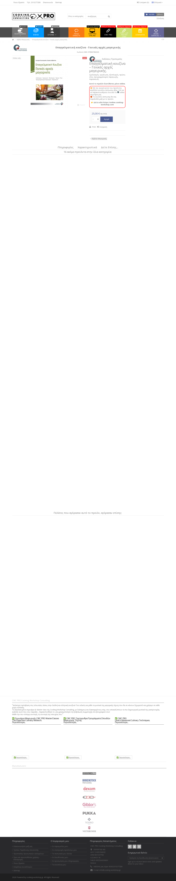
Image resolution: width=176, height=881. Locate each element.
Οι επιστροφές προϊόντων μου (64, 850)
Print (94, 127)
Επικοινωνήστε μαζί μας (22, 846)
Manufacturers (19, 766)
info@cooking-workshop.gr (110, 870)
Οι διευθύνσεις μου (60, 857)
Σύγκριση (103, 127)
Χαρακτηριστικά (87, 147)
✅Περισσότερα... (20, 757)
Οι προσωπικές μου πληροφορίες (65, 861)
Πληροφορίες (65, 147)
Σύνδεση (160, 18)
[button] (156, 32)
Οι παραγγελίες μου (60, 846)
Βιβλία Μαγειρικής (99, 138)
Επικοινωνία (48, 2)
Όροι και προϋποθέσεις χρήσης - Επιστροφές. (26, 858)
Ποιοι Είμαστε (18, 2)
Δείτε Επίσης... (109, 147)
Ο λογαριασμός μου (60, 841)
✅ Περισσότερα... (123, 757)
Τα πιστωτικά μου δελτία (62, 854)
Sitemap (58, 2)
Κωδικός (80, 52)
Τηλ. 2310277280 (34, 2)
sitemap (16, 870)
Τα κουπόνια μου (59, 865)
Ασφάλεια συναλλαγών (22, 867)
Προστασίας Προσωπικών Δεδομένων (28, 854)
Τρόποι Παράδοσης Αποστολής (25, 850)
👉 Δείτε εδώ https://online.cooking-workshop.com (107, 103)
